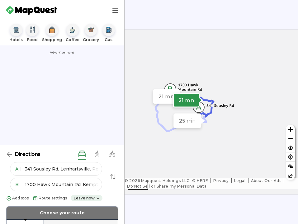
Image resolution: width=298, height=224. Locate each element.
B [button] (18, 184)
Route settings (50, 198)
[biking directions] (112, 154)
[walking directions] (97, 154)
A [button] (18, 169)
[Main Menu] (115, 10)
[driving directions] (82, 154)
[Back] (9, 154)
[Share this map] (290, 175)
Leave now (87, 198)
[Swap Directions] (113, 177)
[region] (211, 112)
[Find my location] (290, 156)
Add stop (17, 198)
